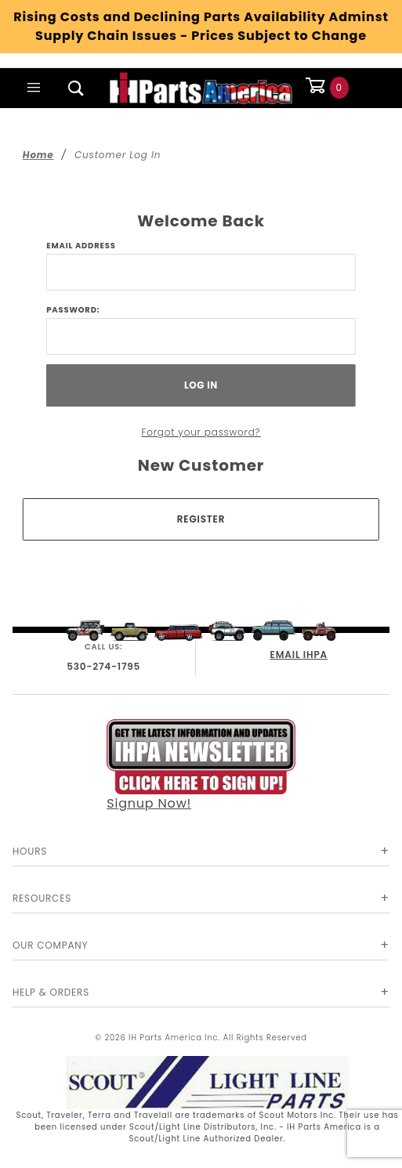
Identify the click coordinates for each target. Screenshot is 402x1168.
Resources (42, 898)
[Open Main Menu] (34, 88)
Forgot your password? (200, 432)
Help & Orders (51, 992)
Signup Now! (201, 765)
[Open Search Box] (76, 88)
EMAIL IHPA (299, 654)
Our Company (50, 945)
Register (201, 519)
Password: (73, 310)
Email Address (80, 245)
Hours (30, 851)
